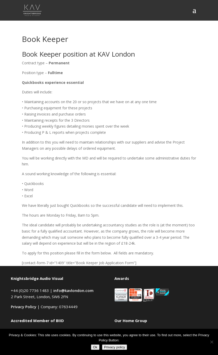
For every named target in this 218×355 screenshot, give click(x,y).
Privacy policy (114, 347)
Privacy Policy (23, 306)
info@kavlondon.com (73, 290)
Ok (95, 347)
